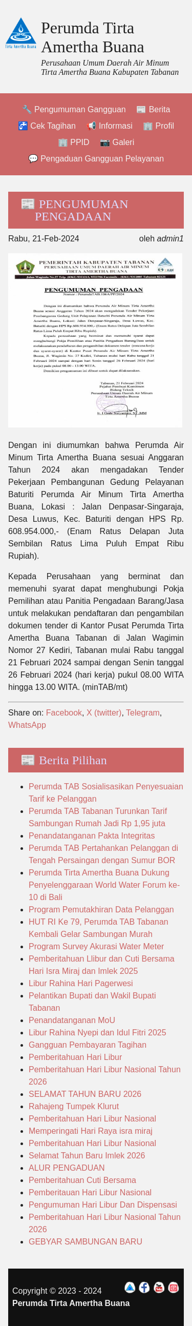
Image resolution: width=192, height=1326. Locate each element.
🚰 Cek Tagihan (47, 125)
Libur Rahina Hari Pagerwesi (81, 983)
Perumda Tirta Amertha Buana (92, 37)
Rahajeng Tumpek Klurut (74, 1106)
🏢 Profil (158, 125)
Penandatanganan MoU (72, 1020)
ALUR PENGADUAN (66, 1168)
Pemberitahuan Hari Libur (75, 1057)
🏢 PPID (74, 142)
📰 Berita (153, 109)
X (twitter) (104, 712)
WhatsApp (27, 725)
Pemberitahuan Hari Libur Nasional (92, 1118)
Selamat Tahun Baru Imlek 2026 (87, 1155)
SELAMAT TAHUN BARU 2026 (85, 1094)
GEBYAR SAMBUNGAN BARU (85, 1241)
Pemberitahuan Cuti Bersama (82, 1180)
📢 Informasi (109, 125)
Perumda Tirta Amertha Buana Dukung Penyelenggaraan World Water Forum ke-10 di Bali (104, 885)
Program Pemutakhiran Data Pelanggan (101, 909)
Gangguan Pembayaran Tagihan (87, 1045)
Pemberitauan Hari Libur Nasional (90, 1192)
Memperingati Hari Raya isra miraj (91, 1131)
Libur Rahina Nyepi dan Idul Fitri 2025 (97, 1032)
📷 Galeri (117, 142)
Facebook (64, 712)
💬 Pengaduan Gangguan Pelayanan (96, 158)
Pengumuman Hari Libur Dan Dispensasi (103, 1204)
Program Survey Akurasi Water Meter (96, 946)
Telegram (143, 712)
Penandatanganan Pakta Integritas (92, 835)
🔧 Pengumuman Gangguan (74, 109)
